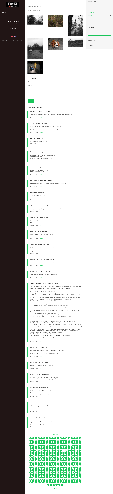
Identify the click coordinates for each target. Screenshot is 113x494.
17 (74, 438)
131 (74, 453)
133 (80, 453)
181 (55, 460)
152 (80, 455)
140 (47, 455)
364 (54, 484)
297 (61, 475)
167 (69, 458)
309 (41, 477)
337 (66, 480)
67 (55, 445)
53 (69, 443)
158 (44, 458)
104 (53, 450)
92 (71, 448)
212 (36, 465)
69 (60, 445)
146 (63, 455)
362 (48, 484)
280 (66, 472)
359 (74, 482)
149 (72, 455)
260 (63, 470)
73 (71, 445)
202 (61, 462)
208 (77, 462)
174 (36, 460)
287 (33, 475)
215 (44, 465)
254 (47, 470)
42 (38, 443)
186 (69, 460)
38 (80, 440)
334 (58, 480)
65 (49, 445)
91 (69, 448)
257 (55, 470)
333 (55, 480)
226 (74, 465)
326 (36, 480)
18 (77, 438)
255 (50, 470)
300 (69, 475)
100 (42, 450)
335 (61, 480)
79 (36, 448)
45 (47, 443)
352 (55, 482)
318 (66, 477)
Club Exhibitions (91, 22)
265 (77, 470)
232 (39, 467)
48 (55, 443)
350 (50, 482)
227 (77, 465)
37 (77, 440)
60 (36, 445)
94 (77, 448)
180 (52, 460)
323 (80, 477)
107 (61, 450)
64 (47, 445)
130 (72, 453)
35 (71, 440)
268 (33, 472)
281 (69, 472)
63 (44, 445)
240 (61, 467)
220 (58, 465)
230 (33, 467)
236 (50, 467)
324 (30, 480)
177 (44, 460)
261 (66, 470)
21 (33, 440)
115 (30, 453)
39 (30, 443)
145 (61, 455)
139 (44, 455)
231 (36, 467)
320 (72, 477)
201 (58, 462)
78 (33, 448)
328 (41, 480)
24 (41, 440)
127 (63, 453)
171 (80, 458)
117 (36, 453)
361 (80, 482)
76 (80, 445)
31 (60, 440)
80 (38, 448)
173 (33, 460)
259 (61, 470)
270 (39, 472)
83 (47, 448)
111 (72, 450)
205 (69, 462)
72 (69, 445)
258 (58, 470)
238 (55, 467)
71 (66, 445)
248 (30, 470)
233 (41, 467)
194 (39, 462)
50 (60, 443)
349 (47, 482)
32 (63, 440)
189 (77, 460)
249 (33, 470)
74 (74, 445)
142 (52, 455)
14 (66, 438)
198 (50, 462)
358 (72, 482)
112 (74, 450)
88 (60, 448)
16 (71, 438)
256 (52, 470)
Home (4, 12)
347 (41, 482)
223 (66, 465)
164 (61, 458)
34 (69, 440)
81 (41, 448)
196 (44, 462)
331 (50, 480)
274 (50, 472)
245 (74, 467)
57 (80, 443)
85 (52, 448)
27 (49, 440)
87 (58, 448)
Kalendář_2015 (91, 12)
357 (69, 482)
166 (66, 458)
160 (50, 458)
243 (69, 467)
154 (33, 458)
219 (55, 465)
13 (63, 438)
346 (39, 482)
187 (72, 460)
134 (30, 455)
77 (30, 448)
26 (47, 440)
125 (58, 453)
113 (77, 450)
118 (39, 453)
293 (50, 475)
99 (39, 450)
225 (72, 465)
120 (44, 453)
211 (33, 465)
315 (58, 477)
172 (30, 460)
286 (30, 475)
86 (55, 448)
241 (63, 467)
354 (61, 482)
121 (47, 453)
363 (51, 484)
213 (39, 465)
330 (47, 480)
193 (36, 462)
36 (74, 440)
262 (69, 470)
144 (58, 455)
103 (50, 450)
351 (52, 482)
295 (55, 475)
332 (52, 480)
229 (30, 467)
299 (66, 475)
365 (57, 484)
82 (44, 448)
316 (61, 477)
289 (39, 475)
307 (36, 477)
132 (77, 453)
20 (30, 440)
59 (33, 445)
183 (61, 460)
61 (38, 445)
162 (55, 458)
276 (55, 472)
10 (55, 438)
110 (69, 450)
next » (55, 488)
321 (74, 477)
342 (80, 480)
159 (47, 458)
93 (74, 448)
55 (74, 443)
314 (55, 477)
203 (63, 462)
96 (30, 450)
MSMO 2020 (91, 6)
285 (80, 472)
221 (61, 465)
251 (39, 470)
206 (72, 462)
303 (77, 475)
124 (55, 453)
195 (41, 462)
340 (74, 480)
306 (33, 477)
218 (52, 465)
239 (58, 467)
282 (72, 472)
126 (61, 453)
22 (36, 440)
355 (63, 482)
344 (33, 482)
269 (36, 472)
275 (52, 472)
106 (58, 450)
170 (77, 458)
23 (38, 440)
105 (55, 450)
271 (41, 472)
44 (44, 443)
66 (52, 445)
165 (63, 458)
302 (74, 475)
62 (41, 445)
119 (41, 453)
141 (50, 455)
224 (69, 465)
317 (63, 477)
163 (58, 458)
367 (62, 484)
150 (74, 455)
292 (47, 475)
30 (58, 440)
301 (72, 475)
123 (52, 453)
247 (80, 467)
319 (69, 477)
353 (58, 482)
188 (74, 460)
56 (77, 443)
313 (52, 477)
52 (66, 443)
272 (44, 472)
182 (58, 460)
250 (36, 470)
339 (72, 480)
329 (44, 480)
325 (33, 480)
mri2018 (90, 9)
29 (55, 440)
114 (80, 450)
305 (30, 477)
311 (47, 477)
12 (60, 438)
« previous (55, 434)
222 (63, 465)
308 (39, 477)
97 (33, 450)
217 (50, 465)
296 (58, 475)
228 (80, 465)
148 (69, 455)
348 (44, 482)
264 (74, 470)
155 (36, 458)
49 (58, 443)
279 (63, 472)
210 (30, 465)
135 (33, 455)
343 (30, 482)
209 (80, 462)
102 (47, 450)
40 (33, 443)
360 (77, 482)
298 (63, 475)
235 (47, 467)
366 (59, 484)
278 (61, 472)
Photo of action (91, 15)
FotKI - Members (92, 18)
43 (41, 443)
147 (66, 455)
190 (80, 460)
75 (77, 445)
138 (41, 455)
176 (41, 460)
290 (41, 475)
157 (41, 458)
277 (58, 472)
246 (77, 467)
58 (30, 445)
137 (39, 455)
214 (41, 465)
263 (72, 470)
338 (69, 480)
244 (72, 467)
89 (63, 448)
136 (36, 455)
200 (55, 462)
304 (80, 475)
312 (50, 477)
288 (36, 475)
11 (58, 438)
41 (36, 443)
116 (33, 453)
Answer (41, 117)
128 (66, 453)
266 (80, 470)
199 (52, 462)
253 (44, 470)
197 (47, 462)
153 (30, 458)
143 (55, 455)
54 (71, 443)
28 (52, 440)
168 (72, 458)
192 (33, 462)
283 (74, 472)
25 (44, 440)
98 (36, 450)
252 (41, 470)
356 (66, 482)
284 (77, 472)
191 (30, 462)
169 (74, 458)
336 (63, 480)
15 (69, 438)
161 (52, 458)
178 (47, 460)
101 (44, 450)
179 (50, 460)
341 (77, 480)
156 (39, 458)
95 (80, 448)
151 (77, 455)
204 (66, 462)
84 (49, 448)
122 (50, 453)
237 (52, 467)
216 (47, 465)
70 (63, 445)
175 (39, 460)
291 (44, 475)
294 (52, 475)
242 (66, 467)
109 (66, 450)
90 (66, 448)
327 (39, 480)
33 (66, 440)
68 (58, 445)
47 (52, 443)
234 (44, 467)
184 (63, 460)
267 (30, 472)
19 (80, 438)
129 (69, 453)
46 (49, 443)
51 (63, 443)
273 (47, 472)
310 (44, 477)
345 (36, 482)
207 (74, 462)
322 (77, 477)
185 (66, 460)
